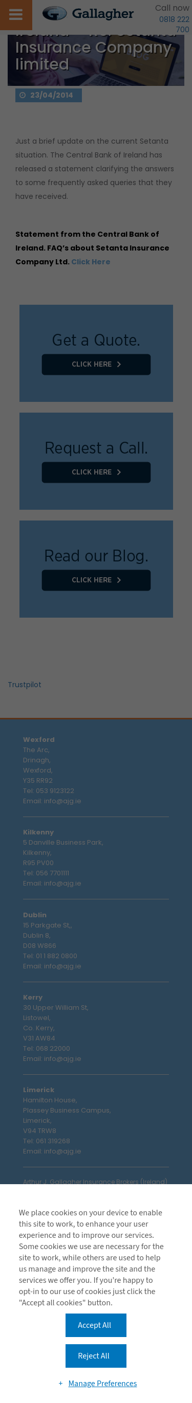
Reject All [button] (93, 1356)
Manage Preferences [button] (102, 1383)
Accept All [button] (94, 1325)
